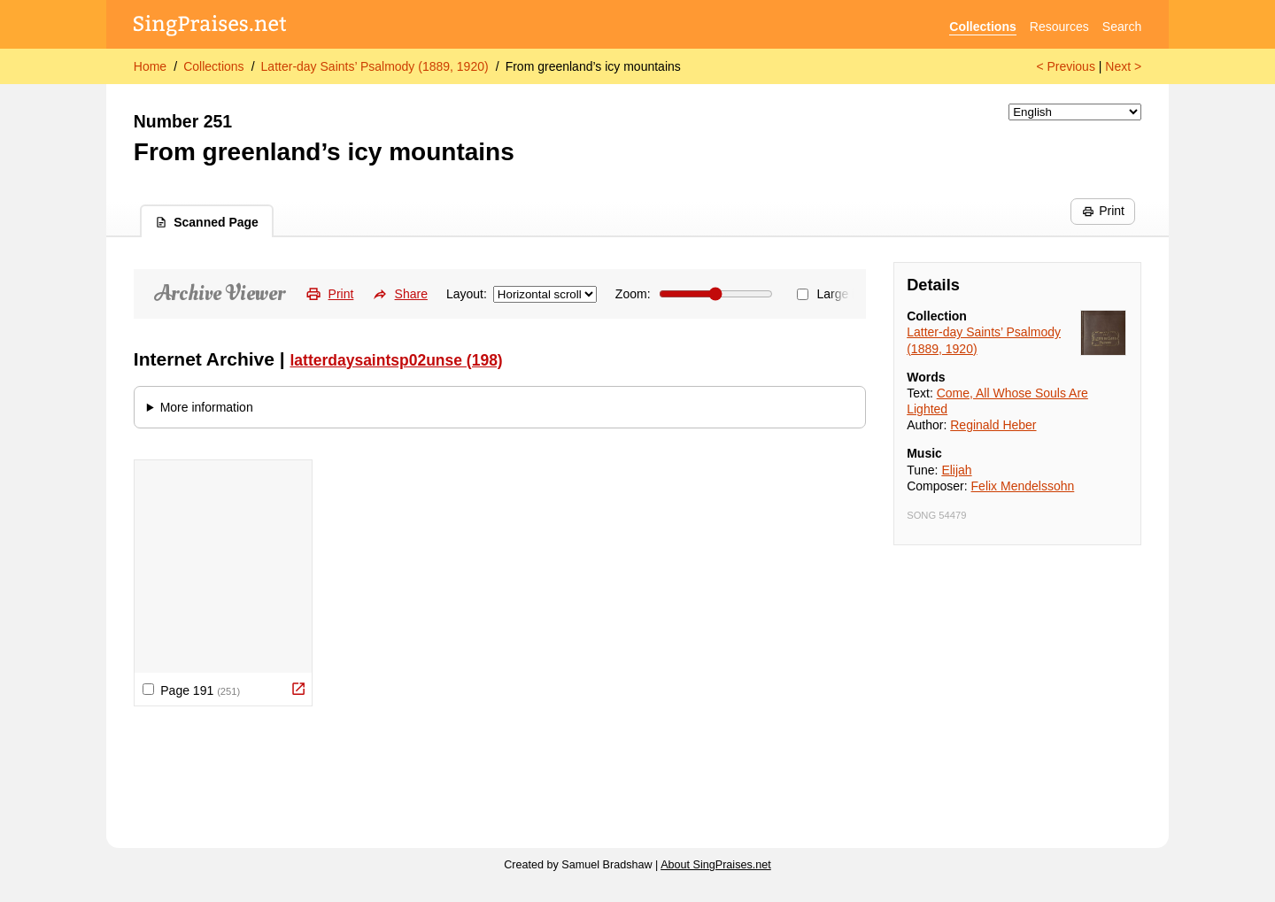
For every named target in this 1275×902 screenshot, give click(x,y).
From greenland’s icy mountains (593, 66)
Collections (982, 26)
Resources (1059, 26)
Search (1121, 26)
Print (1103, 211)
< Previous (1065, 66)
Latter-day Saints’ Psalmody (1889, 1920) (375, 66)
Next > (1123, 66)
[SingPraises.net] (210, 27)
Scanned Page (207, 222)
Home (150, 66)
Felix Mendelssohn (1023, 486)
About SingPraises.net (716, 865)
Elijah (956, 470)
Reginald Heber (993, 425)
